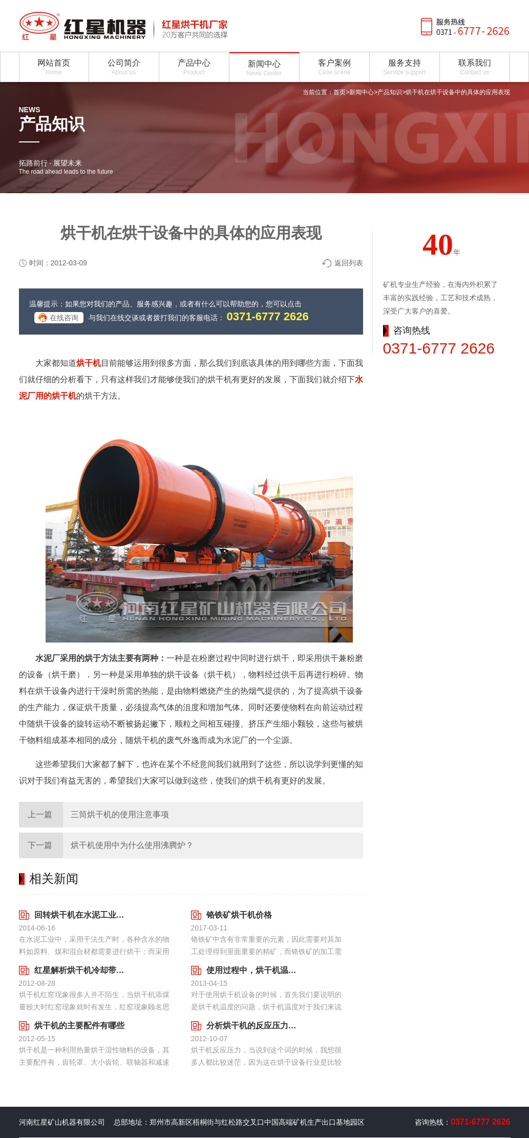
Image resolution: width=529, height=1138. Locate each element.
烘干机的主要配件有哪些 (79, 1025)
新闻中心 (361, 92)
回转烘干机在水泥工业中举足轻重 (79, 915)
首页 (339, 92)
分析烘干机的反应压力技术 (251, 1025)
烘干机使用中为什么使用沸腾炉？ (132, 845)
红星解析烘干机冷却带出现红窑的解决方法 (79, 970)
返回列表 (348, 263)
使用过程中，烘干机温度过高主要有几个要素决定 (251, 970)
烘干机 (88, 363)
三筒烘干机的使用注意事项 (120, 814)
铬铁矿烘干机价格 (239, 915)
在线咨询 (64, 318)
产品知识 (389, 92)
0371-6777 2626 (268, 316)
